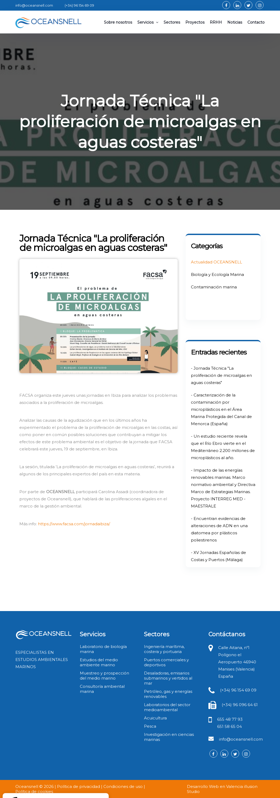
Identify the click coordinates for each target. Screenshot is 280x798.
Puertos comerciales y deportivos (166, 662)
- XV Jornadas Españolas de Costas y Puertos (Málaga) (218, 556)
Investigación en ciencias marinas (169, 737)
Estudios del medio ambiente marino (99, 662)
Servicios (147, 22)
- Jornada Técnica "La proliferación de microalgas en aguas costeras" (221, 375)
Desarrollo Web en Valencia (215, 786)
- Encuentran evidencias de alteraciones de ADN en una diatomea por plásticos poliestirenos (219, 529)
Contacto (256, 22)
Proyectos (194, 22)
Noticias (234, 22)
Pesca (150, 726)
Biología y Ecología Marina (217, 274)
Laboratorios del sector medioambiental (167, 707)
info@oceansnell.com (241, 739)
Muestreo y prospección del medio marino (104, 676)
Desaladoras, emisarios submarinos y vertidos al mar (168, 678)
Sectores (172, 22)
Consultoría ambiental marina (102, 689)
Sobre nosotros (118, 22)
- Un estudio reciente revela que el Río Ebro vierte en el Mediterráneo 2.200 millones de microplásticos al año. (223, 447)
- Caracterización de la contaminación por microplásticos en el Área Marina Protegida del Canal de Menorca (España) (221, 409)
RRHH (216, 22)
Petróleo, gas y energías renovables (168, 694)
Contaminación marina (214, 286)
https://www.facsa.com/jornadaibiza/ (74, 523)
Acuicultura (155, 717)
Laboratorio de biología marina (103, 649)
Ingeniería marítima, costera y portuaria (164, 649)
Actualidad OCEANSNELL (216, 261)
